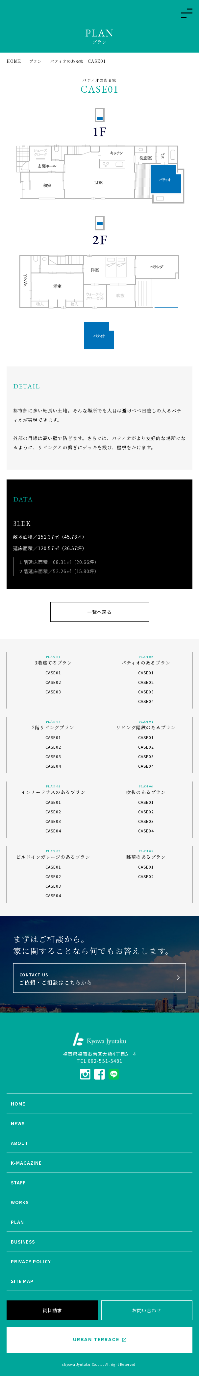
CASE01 (53, 672)
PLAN (17, 1222)
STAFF (18, 1182)
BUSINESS (23, 1242)
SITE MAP (22, 1281)
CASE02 (53, 682)
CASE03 (53, 691)
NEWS (18, 1123)
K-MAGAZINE (26, 1163)
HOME (18, 1104)
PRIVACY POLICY (31, 1261)
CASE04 (146, 701)
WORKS (20, 1202)
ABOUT (19, 1143)
